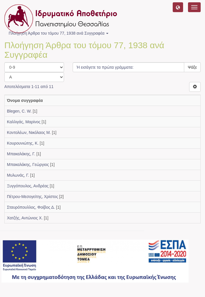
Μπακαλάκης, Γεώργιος (28, 164)
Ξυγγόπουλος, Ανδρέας (28, 186)
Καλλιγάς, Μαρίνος (23, 121)
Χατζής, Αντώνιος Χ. (25, 218)
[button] (178, 7)
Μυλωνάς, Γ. (18, 175)
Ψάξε (192, 67)
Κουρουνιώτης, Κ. (23, 143)
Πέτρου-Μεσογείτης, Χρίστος (32, 196)
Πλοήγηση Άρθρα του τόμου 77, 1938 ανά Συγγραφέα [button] (58, 33)
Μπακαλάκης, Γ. (21, 154)
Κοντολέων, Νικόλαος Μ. (29, 132)
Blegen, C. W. (19, 111)
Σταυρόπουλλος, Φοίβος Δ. (31, 207)
